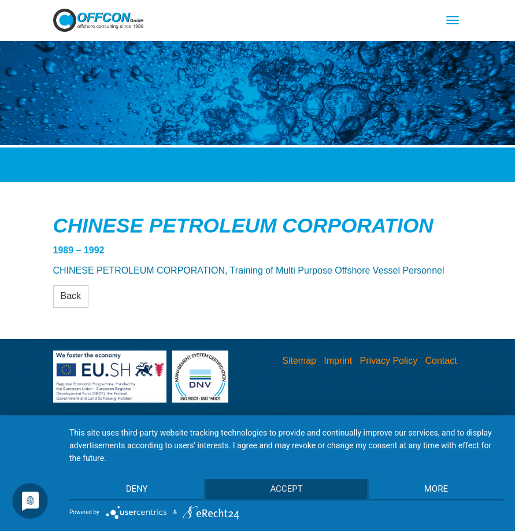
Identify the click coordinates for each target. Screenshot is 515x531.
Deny (134, 491)
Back (71, 296)
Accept (286, 491)
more (438, 491)
